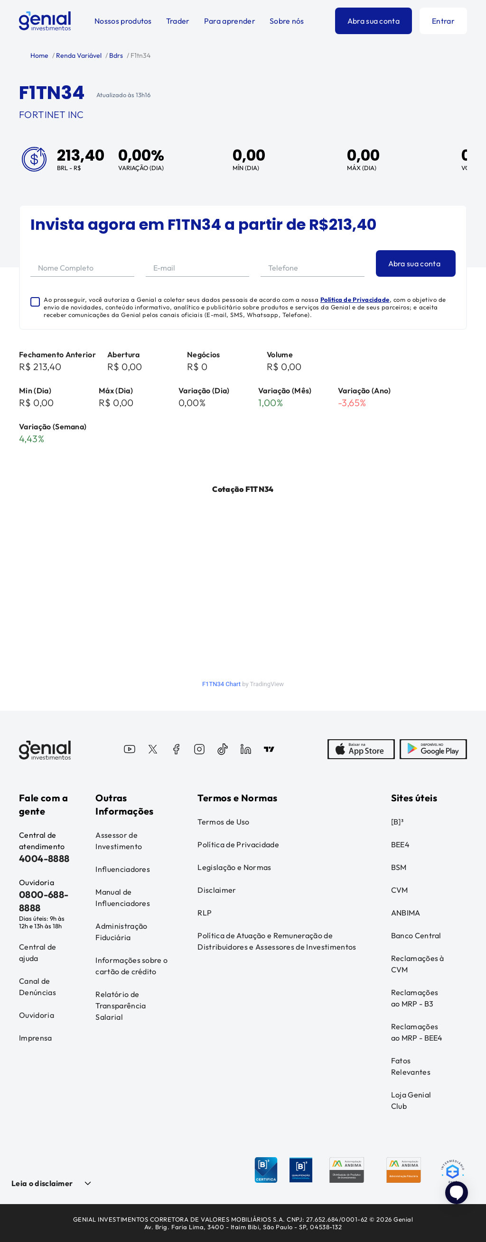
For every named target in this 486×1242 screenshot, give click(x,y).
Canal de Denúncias (37, 986)
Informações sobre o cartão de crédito (131, 965)
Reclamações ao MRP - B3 (415, 998)
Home (39, 55)
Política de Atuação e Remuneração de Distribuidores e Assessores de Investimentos (276, 941)
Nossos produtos (123, 21)
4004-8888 (44, 858)
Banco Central (416, 935)
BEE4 (400, 844)
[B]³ (397, 821)
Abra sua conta (373, 21)
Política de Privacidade (355, 299)
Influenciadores (122, 869)
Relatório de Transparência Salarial (120, 1005)
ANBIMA (406, 912)
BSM (399, 867)
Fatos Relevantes (410, 1066)
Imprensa (35, 1038)
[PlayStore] (433, 750)
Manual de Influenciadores (122, 897)
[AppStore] (361, 750)
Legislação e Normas (234, 867)
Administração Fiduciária (121, 931)
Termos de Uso (223, 821)
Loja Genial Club (411, 1100)
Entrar (443, 21)
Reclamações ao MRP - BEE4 (417, 1032)
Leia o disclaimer (42, 1183)
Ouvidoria (36, 1015)
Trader (178, 21)
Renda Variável (78, 55)
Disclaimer (216, 890)
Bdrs (115, 55)
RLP (204, 912)
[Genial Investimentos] (45, 20)
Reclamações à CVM (417, 963)
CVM (399, 890)
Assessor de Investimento (118, 840)
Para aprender (229, 21)
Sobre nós (287, 21)
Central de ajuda (37, 952)
